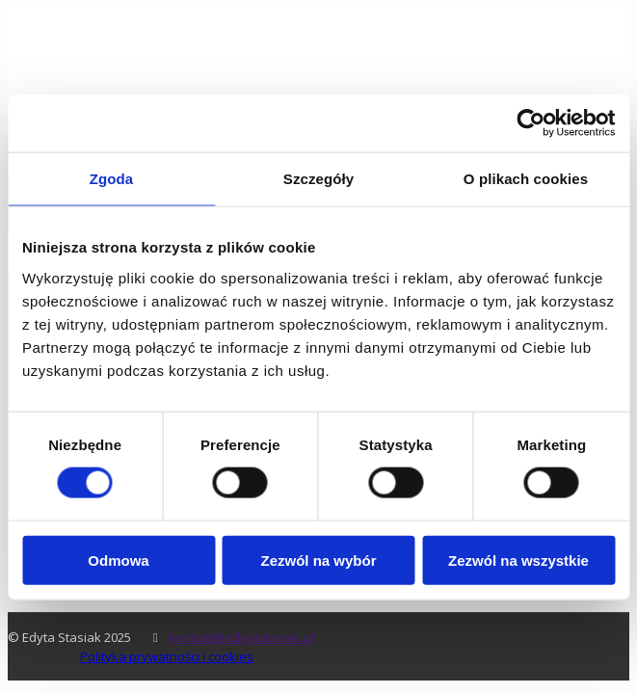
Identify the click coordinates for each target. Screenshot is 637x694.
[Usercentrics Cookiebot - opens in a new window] (530, 123)
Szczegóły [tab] (318, 179)
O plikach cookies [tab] (526, 179)
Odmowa (118, 559)
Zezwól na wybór (318, 559)
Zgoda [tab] (112, 179)
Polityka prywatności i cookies (166, 656)
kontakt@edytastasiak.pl (241, 637)
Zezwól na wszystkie (518, 559)
